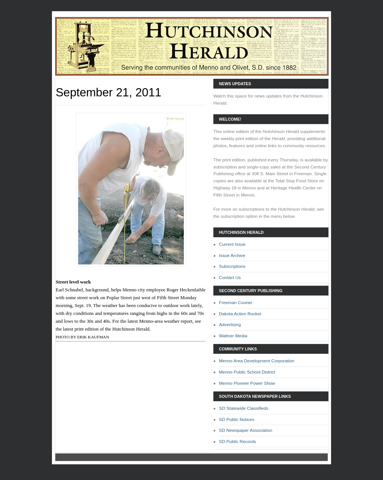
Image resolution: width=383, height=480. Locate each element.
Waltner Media (233, 335)
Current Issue (232, 244)
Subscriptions (232, 266)
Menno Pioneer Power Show (247, 383)
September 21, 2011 (108, 92)
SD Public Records (237, 441)
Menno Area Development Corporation (256, 360)
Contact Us (230, 277)
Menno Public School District (247, 372)
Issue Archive (232, 255)
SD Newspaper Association (245, 430)
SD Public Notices (236, 419)
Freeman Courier (235, 302)
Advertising (230, 324)
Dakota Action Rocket (240, 313)
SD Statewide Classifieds (243, 408)
